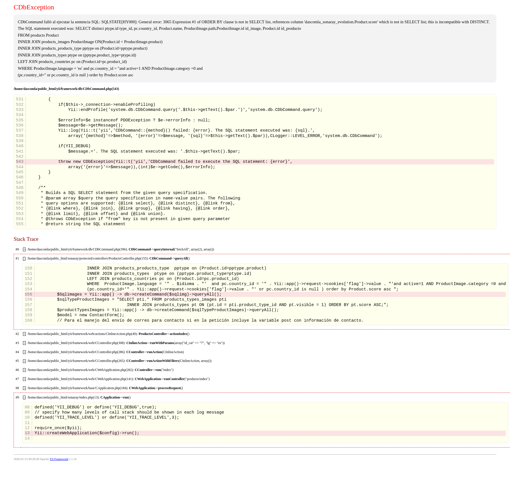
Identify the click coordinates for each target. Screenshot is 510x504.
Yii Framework (59, 459)
